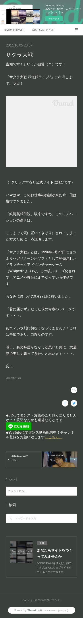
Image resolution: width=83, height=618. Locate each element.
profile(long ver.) (13, 29)
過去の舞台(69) (13, 378)
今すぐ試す (54, 18)
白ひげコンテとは (43, 29)
